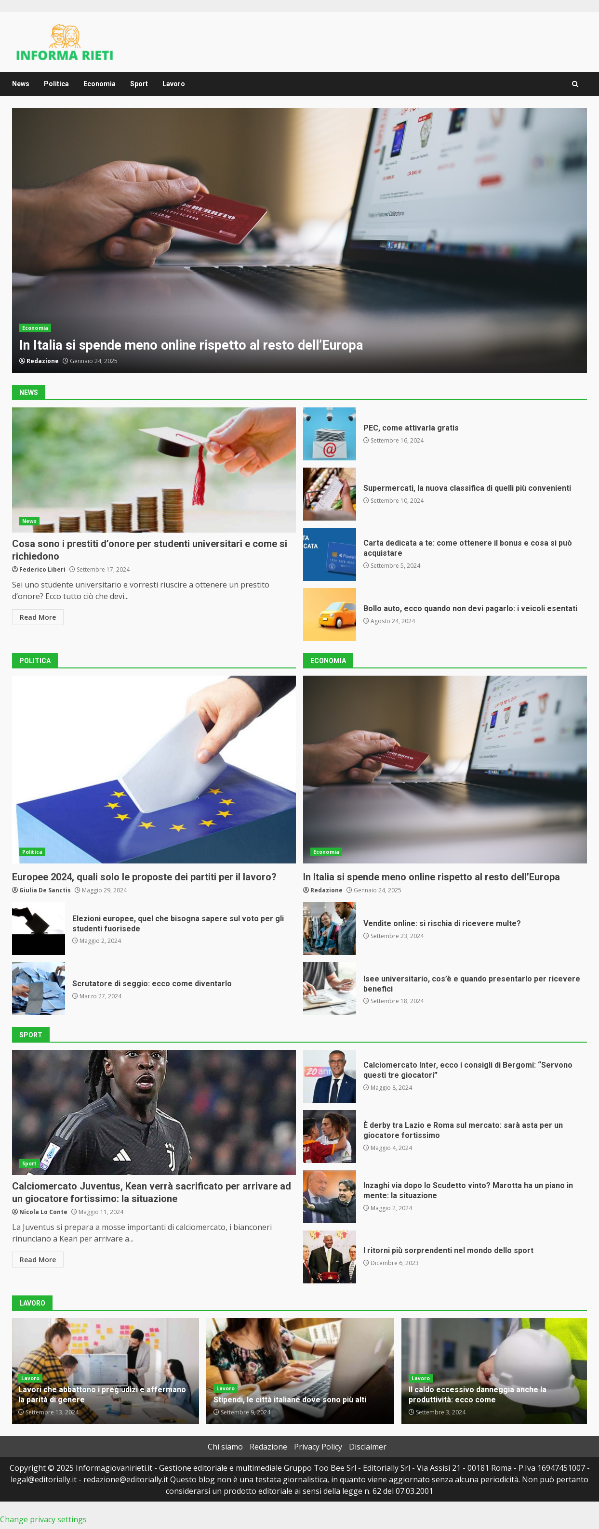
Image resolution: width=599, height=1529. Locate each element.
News (20, 84)
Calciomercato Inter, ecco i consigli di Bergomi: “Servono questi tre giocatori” (329, 1076)
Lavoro (173, 84)
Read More (38, 617)
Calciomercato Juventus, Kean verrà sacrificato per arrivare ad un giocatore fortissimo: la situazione (154, 1112)
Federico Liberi (42, 569)
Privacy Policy (318, 1446)
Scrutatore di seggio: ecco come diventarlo (38, 988)
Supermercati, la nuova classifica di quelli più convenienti (329, 494)
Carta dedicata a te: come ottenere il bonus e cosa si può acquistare (329, 554)
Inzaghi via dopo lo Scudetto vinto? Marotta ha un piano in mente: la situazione (329, 1196)
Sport (139, 84)
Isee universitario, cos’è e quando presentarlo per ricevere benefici (329, 988)
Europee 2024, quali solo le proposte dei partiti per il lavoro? (154, 769)
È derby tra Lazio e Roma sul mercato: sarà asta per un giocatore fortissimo (329, 1136)
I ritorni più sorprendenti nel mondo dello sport (329, 1256)
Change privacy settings (43, 1519)
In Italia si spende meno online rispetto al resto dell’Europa (299, 240)
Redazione (43, 361)
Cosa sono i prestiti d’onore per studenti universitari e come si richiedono (154, 470)
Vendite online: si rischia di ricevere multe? (329, 928)
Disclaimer (367, 1446)
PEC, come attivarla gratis (329, 433)
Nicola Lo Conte (43, 1212)
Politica (56, 84)
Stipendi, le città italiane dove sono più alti (300, 1371)
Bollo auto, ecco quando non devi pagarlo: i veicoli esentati (329, 614)
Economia (99, 84)
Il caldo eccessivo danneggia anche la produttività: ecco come (477, 1394)
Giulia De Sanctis (45, 890)
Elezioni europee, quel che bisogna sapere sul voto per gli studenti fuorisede (38, 928)
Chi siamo (225, 1446)
